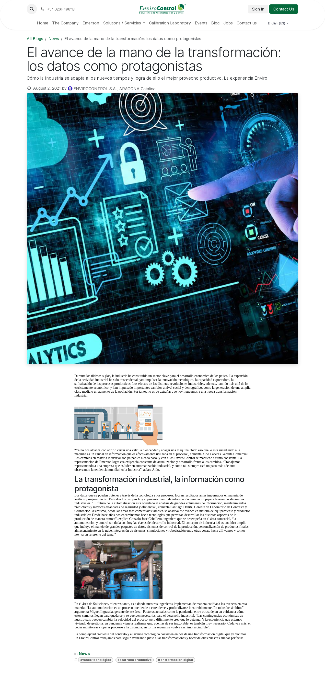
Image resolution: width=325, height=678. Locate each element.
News (53, 38)
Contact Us (283, 9)
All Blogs (35, 38)
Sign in (258, 9)
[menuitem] (42, 23)
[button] (32, 9)
